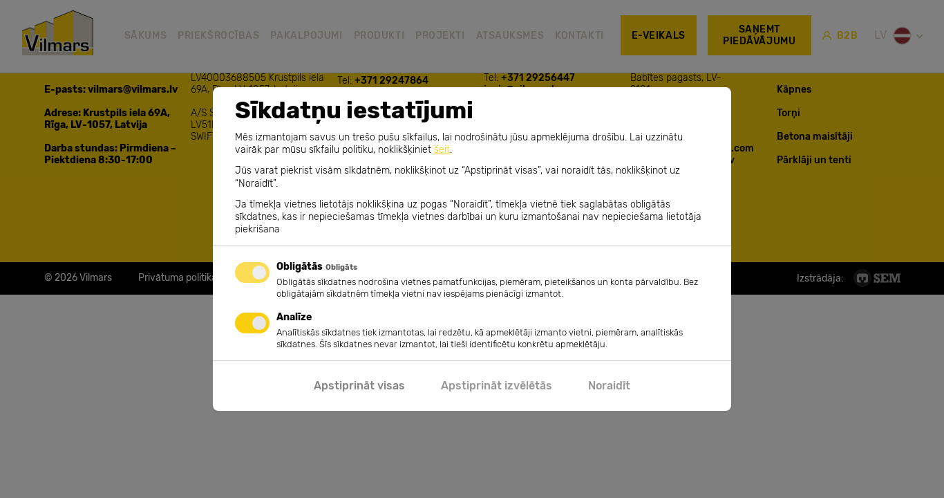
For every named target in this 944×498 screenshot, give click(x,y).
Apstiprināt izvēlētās (496, 385)
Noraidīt (609, 385)
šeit (442, 150)
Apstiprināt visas (359, 385)
